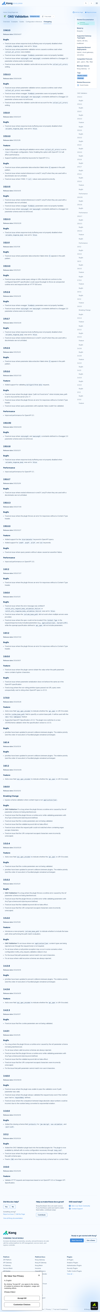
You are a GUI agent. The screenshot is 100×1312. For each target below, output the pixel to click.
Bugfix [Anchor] (6, 40)
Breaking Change (85, 310)
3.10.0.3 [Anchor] (6, 503)
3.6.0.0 (79, 306)
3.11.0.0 (79, 181)
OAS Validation (82, 93)
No (13, 1207)
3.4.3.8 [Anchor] (6, 966)
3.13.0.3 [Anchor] (6, 74)
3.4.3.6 (79, 356)
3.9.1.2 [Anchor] (6, 569)
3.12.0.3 (79, 137)
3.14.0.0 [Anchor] (6, 30)
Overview (6, 22)
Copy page (46, 16)
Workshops (39, 1295)
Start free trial (77, 1240)
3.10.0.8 (79, 204)
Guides (21, 22)
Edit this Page (20, 1214)
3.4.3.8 (79, 348)
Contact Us (38, 1301)
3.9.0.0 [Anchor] (6, 592)
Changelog (48, 22)
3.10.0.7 (79, 216)
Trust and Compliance (60, 1309)
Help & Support (40, 1298)
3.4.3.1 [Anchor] (6, 1031)
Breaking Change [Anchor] (10, 796)
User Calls (38, 1292)
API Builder (6, 1271)
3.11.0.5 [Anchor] (6, 348)
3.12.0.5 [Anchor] (6, 187)
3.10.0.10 (80, 197)
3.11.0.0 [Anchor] (6, 371)
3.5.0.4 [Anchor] (6, 843)
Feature (81, 122)
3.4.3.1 (79, 370)
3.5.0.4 (79, 318)
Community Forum (41, 1284)
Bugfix (81, 100)
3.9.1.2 (79, 247)
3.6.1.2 (79, 299)
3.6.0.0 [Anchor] (6, 786)
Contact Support (76, 1209)
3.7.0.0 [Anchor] (6, 698)
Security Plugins (72, 1268)
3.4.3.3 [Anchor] (6, 1010)
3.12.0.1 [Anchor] (6, 242)
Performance (83, 194)
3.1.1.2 (79, 392)
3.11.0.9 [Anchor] (6, 292)
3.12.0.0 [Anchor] (6, 266)
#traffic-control (82, 75)
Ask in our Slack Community (79, 1206)
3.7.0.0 (79, 280)
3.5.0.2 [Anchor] (6, 880)
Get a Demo (91, 1240)
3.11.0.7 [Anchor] (6, 319)
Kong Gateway (40, 1260)
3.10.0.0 (79, 231)
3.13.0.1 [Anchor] (6, 113)
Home (5, 12)
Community (38, 1281)
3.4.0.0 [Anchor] (6, 1076)
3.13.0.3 (79, 104)
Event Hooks (84, 85)
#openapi (80, 78)
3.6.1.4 (79, 292)
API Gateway (7, 1262)
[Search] (86, 3)
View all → (70, 1274)
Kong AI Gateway (40, 1262)
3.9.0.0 (79, 254)
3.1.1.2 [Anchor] (5, 1134)
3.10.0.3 (79, 223)
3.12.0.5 (79, 130)
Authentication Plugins (74, 1265)
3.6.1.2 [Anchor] (6, 766)
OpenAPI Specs (40, 1271)
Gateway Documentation (83, 23)
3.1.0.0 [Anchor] (6, 1167)
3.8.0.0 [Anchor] (6, 656)
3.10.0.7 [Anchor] (6, 479)
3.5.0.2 (79, 329)
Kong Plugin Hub (13, 12)
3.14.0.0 (79, 97)
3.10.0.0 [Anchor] (6, 526)
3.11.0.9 (79, 159)
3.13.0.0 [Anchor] (6, 136)
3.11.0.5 (79, 174)
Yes (6, 1207)
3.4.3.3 (79, 363)
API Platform (7, 1260)
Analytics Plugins (72, 1262)
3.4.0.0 (79, 378)
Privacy (48, 1309)
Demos (37, 1289)
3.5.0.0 (79, 337)
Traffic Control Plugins (74, 1271)
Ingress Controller (41, 1274)
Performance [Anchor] (9, 411)
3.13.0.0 (79, 119)
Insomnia (38, 1268)
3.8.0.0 (79, 268)
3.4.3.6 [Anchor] (6, 989)
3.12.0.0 (79, 152)
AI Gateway (7, 1265)
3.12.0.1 (79, 145)
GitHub (37, 1286)
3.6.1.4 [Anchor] (6, 742)
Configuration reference (34, 22)
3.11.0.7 (79, 167)
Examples (14, 22)
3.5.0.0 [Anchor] (6, 918)
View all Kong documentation (13, 1218)
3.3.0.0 (79, 385)
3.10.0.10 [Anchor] (7, 423)
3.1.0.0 (79, 399)
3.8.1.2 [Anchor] (6, 633)
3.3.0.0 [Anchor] (6, 1111)
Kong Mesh (39, 1265)
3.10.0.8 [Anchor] (6, 446)
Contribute (42, 1215)
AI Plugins (70, 1260)
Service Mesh (7, 1268)
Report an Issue (8, 1214)
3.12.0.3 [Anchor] (6, 219)
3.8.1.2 (79, 261)
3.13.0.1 (79, 111)
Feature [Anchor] (6, 145)
